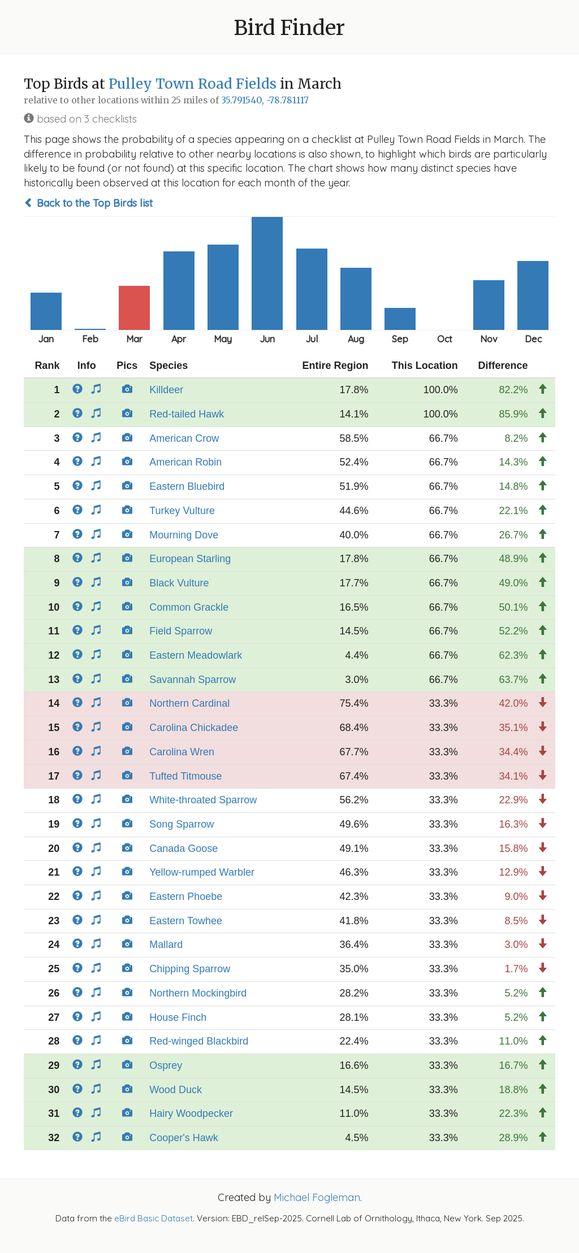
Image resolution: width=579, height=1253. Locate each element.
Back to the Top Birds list (88, 203)
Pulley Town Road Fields (192, 84)
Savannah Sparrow (192, 679)
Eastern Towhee (185, 920)
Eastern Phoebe (185, 896)
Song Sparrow (181, 824)
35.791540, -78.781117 (265, 100)
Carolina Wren (181, 752)
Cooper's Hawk (183, 1137)
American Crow (184, 438)
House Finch (177, 1017)
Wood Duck (175, 1089)
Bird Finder (289, 28)
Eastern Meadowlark (195, 655)
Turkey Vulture (182, 510)
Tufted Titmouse (185, 776)
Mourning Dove (183, 535)
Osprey (165, 1065)
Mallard (166, 944)
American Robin (185, 462)
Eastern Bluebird (186, 486)
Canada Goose (183, 848)
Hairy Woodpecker (191, 1113)
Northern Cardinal (189, 703)
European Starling (190, 558)
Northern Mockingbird (198, 993)
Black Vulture (179, 583)
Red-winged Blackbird (198, 1041)
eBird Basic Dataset (153, 1218)
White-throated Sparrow (203, 800)
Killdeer (166, 389)
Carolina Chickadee (193, 727)
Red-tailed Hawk (186, 414)
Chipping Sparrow (189, 968)
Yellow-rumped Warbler (201, 872)
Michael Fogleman (317, 1197)
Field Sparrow (180, 631)
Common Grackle (188, 607)
